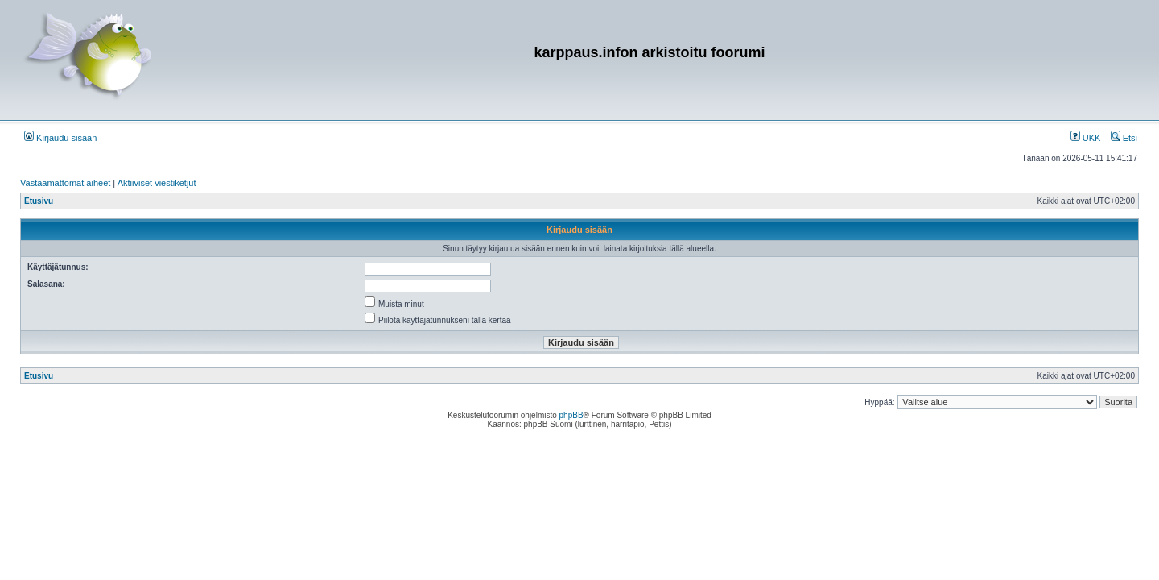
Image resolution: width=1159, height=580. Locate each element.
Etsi (1124, 138)
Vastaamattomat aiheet (65, 183)
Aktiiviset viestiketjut (157, 183)
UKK (1085, 138)
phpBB (571, 415)
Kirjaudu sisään (60, 138)
